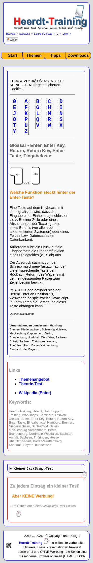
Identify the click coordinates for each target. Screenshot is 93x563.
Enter (65, 33)
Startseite (24, 33)
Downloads (78, 55)
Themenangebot (34, 379)
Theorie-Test (30, 384)
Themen (33, 55)
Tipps (55, 55)
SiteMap (10, 33)
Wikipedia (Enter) (35, 393)
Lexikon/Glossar (43, 33)
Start (12, 55)
